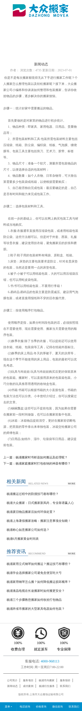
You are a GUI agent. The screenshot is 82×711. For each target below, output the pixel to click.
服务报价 (65, 680)
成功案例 (28, 686)
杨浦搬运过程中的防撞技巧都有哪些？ (33, 494)
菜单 (7, 706)
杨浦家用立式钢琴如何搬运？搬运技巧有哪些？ (39, 564)
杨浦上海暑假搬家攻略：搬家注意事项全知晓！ (39, 520)
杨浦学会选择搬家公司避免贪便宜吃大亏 (34, 573)
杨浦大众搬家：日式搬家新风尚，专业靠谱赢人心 (40, 503)
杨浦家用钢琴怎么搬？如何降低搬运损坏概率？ (39, 581)
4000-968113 (50, 661)
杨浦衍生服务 (47, 686)
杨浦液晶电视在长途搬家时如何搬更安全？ (36, 590)
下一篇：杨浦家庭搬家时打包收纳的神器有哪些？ (37, 463)
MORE (71, 483)
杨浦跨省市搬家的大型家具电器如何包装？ (36, 608)
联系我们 (65, 686)
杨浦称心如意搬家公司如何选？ (28, 529)
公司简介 (12, 680)
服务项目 (28, 680)
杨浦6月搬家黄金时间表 (23, 538)
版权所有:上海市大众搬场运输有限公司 (41, 694)
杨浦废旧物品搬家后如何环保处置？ (31, 512)
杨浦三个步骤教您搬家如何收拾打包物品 (34, 599)
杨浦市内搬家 (46, 680)
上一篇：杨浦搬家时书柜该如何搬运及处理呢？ (35, 457)
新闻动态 (12, 686)
